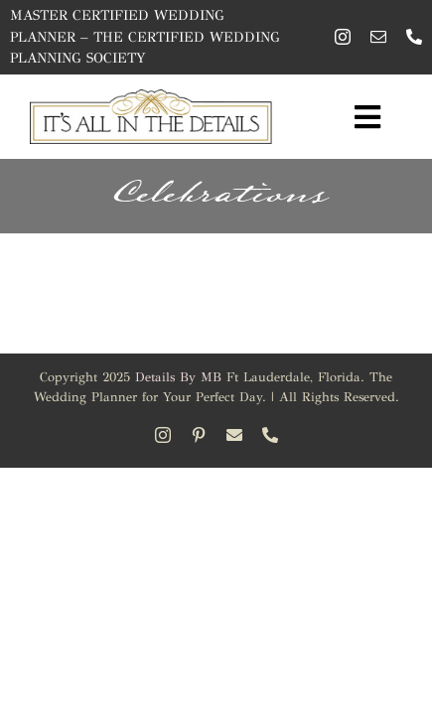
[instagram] (343, 37)
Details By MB (178, 377)
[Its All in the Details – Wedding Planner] (151, 98)
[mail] (378, 37)
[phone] (414, 37)
